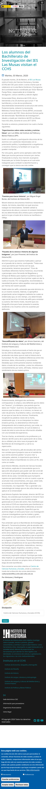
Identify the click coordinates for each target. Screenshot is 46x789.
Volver (5, 621)
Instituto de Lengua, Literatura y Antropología (20, 677)
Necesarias (7, 775)
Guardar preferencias (10, 780)
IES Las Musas (35, 80)
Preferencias (29, 775)
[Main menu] (42, 2)
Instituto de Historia (11, 673)
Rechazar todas (22, 786)
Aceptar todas (7, 786)
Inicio (23, 45)
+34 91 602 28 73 (9, 3)
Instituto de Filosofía (12, 669)
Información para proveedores (13, 703)
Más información (33, 771)
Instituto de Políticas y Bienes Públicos (18, 688)
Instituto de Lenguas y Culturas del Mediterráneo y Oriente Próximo (22, 682)
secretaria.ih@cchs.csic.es (12, 1)
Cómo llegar (7, 712)
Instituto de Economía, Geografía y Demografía (21, 665)
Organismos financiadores (12, 708)
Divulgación (7, 607)
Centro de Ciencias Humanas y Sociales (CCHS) (22, 613)
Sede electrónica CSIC (10, 699)
